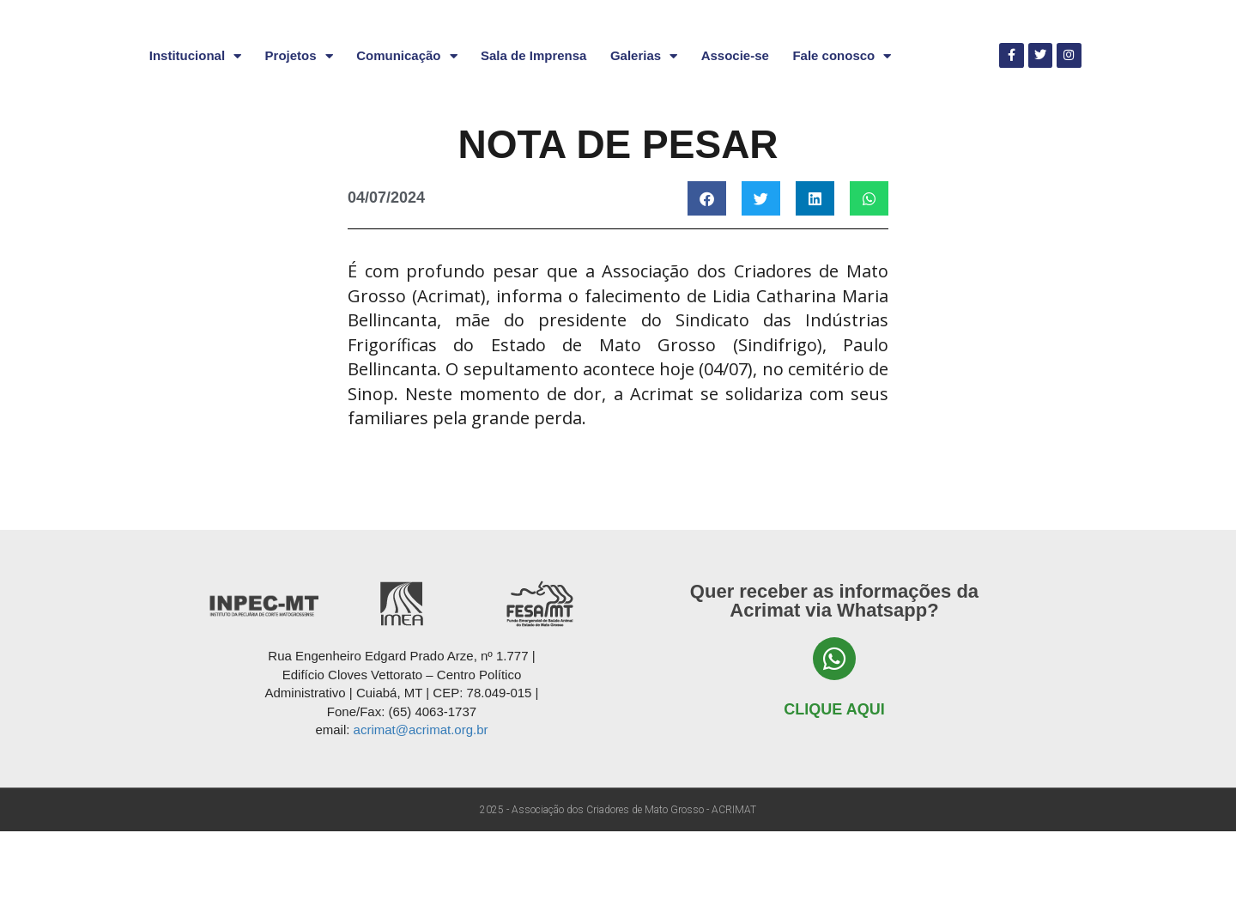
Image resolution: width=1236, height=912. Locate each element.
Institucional (195, 136)
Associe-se (735, 136)
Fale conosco (841, 136)
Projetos (299, 136)
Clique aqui (834, 791)
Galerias (643, 136)
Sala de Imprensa (533, 136)
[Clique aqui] (834, 740)
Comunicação (406, 136)
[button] (707, 279)
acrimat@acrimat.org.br (421, 810)
